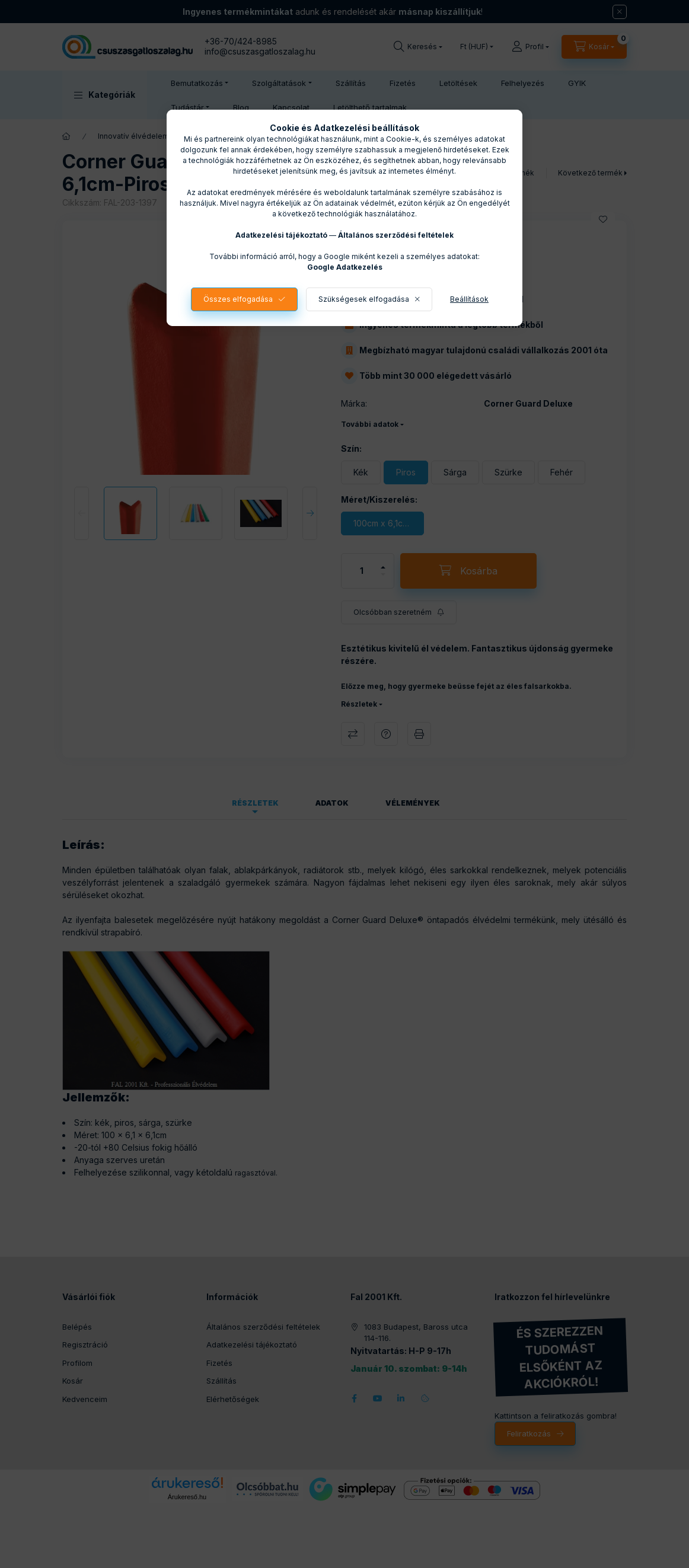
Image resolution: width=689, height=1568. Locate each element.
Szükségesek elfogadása (363, 299)
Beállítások (469, 299)
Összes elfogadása (238, 299)
